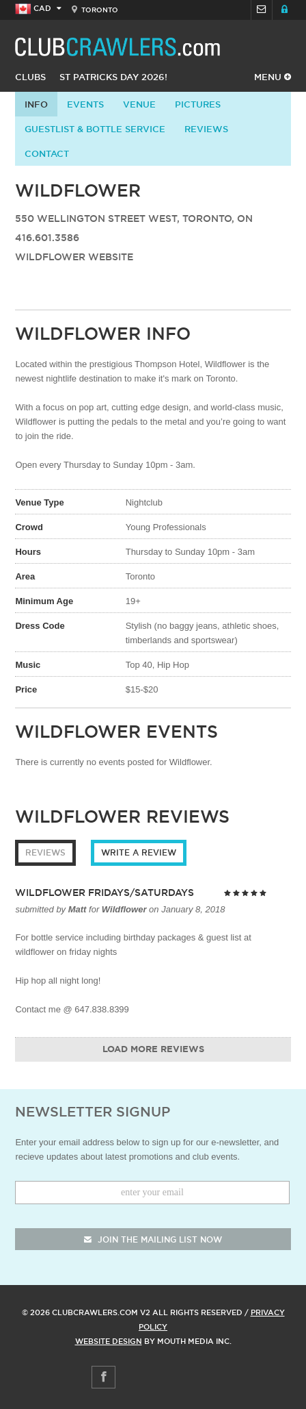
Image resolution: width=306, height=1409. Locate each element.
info (36, 104)
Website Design (108, 1341)
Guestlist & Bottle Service (95, 129)
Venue (139, 104)
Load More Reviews (153, 1049)
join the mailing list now (153, 1239)
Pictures (198, 104)
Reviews (206, 129)
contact (47, 153)
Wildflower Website (74, 256)
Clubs (30, 77)
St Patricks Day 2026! (113, 77)
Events (85, 104)
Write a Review (138, 852)
